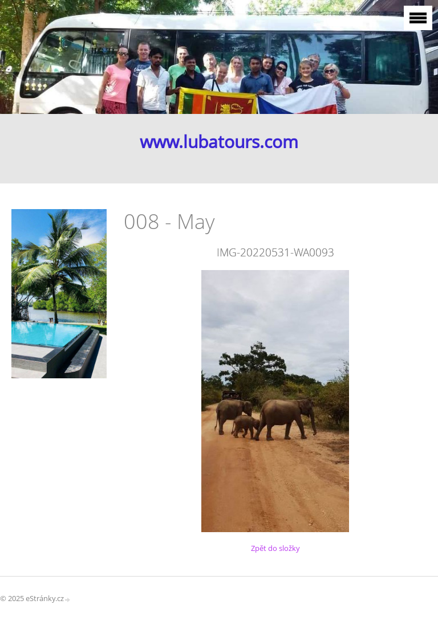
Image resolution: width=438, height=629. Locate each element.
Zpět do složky (275, 548)
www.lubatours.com (219, 141)
